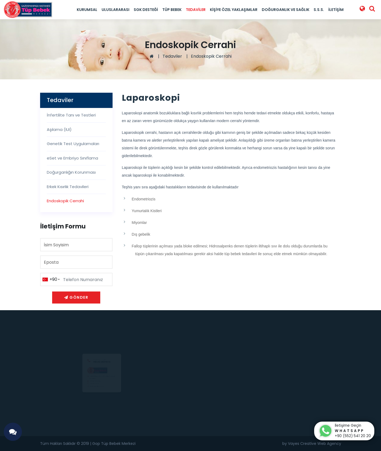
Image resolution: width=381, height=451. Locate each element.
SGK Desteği (146, 9)
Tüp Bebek (172, 9)
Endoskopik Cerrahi (211, 56)
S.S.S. (319, 9)
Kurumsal (87, 9)
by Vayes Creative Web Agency (311, 443)
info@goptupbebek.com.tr (94, 393)
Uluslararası (115, 9)
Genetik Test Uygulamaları (73, 143)
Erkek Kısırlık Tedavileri (67, 186)
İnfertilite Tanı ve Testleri (71, 115)
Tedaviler (196, 9)
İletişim (336, 9)
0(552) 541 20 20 (88, 383)
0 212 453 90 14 (87, 388)
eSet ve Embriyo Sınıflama (72, 158)
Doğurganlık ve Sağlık (285, 9)
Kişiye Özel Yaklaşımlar (233, 9)
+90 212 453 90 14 (101, 346)
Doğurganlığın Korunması (71, 172)
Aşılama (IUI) (59, 129)
